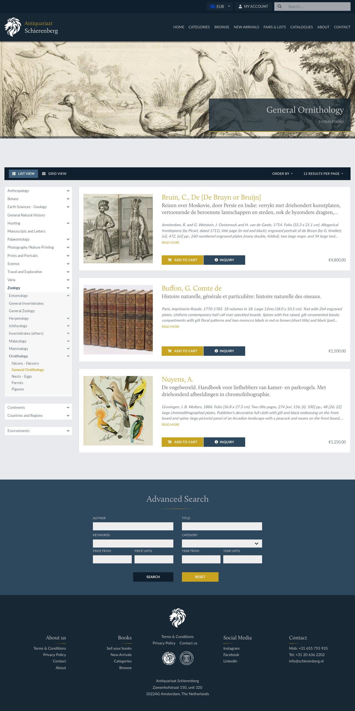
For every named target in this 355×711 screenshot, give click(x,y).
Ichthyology (18, 325)
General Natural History (26, 215)
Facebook (231, 654)
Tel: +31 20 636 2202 (307, 654)
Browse (221, 26)
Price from (102, 550)
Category (190, 535)
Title (186, 518)
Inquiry (224, 260)
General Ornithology (28, 369)
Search (153, 576)
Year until (231, 550)
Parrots (17, 382)
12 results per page (321, 173)
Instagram (231, 648)
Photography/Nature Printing (30, 247)
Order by (281, 173)
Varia (11, 279)
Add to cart (182, 260)
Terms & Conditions (50, 648)
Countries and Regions (25, 415)
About (323, 26)
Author (99, 518)
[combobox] (220, 6)
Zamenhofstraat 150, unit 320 (177, 687)
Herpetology (19, 318)
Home (178, 26)
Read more (170, 242)
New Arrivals (246, 26)
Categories (199, 26)
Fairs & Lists (274, 26)
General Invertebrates (26, 303)
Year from (190, 550)
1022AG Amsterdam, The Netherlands (177, 694)
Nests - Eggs (22, 376)
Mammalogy (18, 348)
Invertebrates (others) (26, 333)
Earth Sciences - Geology (27, 206)
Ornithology (18, 356)
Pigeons (18, 389)
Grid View (54, 173)
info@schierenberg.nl (306, 661)
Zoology (13, 287)
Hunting (13, 223)
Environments (18, 430)
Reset (200, 576)
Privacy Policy (54, 654)
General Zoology (22, 310)
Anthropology (18, 190)
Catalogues (301, 26)
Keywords (101, 535)
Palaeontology (18, 239)
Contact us (188, 643)
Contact (342, 26)
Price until (144, 550)
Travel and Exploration (24, 271)
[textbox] (219, 6)
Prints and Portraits (22, 255)
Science (13, 263)
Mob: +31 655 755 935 (308, 648)
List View (23, 173)
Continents (16, 407)
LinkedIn (230, 661)
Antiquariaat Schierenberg (177, 681)
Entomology (18, 295)
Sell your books (118, 648)
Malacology (18, 341)
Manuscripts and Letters (26, 231)
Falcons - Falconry (25, 363)
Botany (13, 198)
